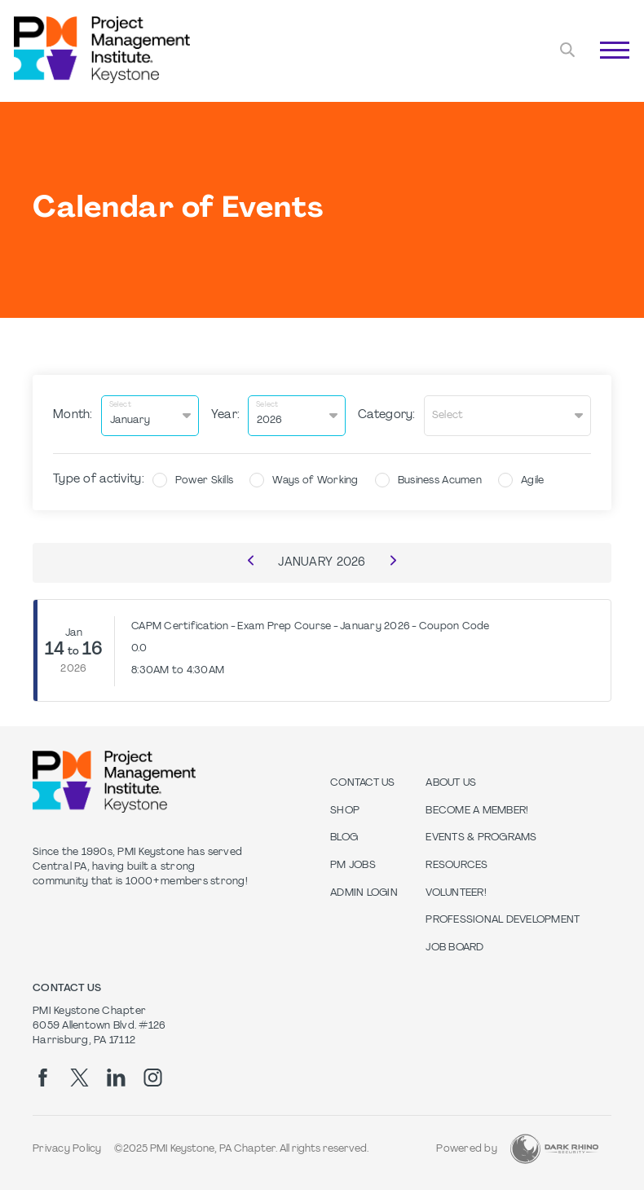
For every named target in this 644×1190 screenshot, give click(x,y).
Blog (344, 838)
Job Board (454, 947)
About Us (451, 783)
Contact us (362, 783)
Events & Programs (481, 838)
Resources (456, 865)
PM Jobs (353, 865)
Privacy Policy (67, 1148)
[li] (116, 1077)
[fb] (43, 1077)
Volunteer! (456, 892)
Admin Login (364, 892)
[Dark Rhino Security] (554, 1149)
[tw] (79, 1077)
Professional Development (503, 920)
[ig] (153, 1077)
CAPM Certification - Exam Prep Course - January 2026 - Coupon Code (310, 627)
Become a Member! (477, 810)
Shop (344, 810)
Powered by (466, 1148)
